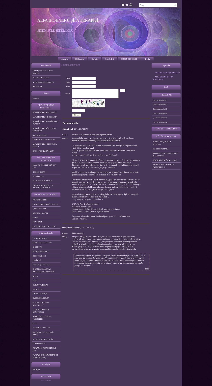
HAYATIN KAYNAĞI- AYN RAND (165, 160)
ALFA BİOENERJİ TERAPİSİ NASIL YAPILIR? (45, 123)
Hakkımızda (79, 59)
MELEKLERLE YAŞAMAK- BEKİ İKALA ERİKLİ (165, 154)
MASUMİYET (38, 289)
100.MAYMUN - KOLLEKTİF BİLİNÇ (43, 333)
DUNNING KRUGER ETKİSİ (43, 339)
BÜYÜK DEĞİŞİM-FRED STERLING (162, 143)
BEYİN (35, 276)
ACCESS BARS (38, 176)
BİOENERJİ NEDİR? (40, 135)
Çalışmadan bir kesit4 (160, 113)
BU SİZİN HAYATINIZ (41, 251)
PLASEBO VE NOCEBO (41, 328)
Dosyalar (94, 59)
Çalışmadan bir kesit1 (160, 100)
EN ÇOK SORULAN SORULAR (44, 140)
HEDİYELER (37, 86)
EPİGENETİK (37, 247)
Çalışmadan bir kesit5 (160, 118)
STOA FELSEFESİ (39, 344)
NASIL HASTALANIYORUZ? (43, 151)
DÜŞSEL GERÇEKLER (41, 298)
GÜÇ (34, 323)
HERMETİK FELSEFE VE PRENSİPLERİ (42, 317)
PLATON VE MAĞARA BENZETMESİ (41, 304)
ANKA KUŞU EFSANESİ (41, 265)
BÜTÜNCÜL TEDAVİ (40, 285)
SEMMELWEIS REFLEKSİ (42, 243)
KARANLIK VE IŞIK (40, 294)
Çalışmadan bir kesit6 (160, 122)
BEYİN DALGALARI (40, 213)
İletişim (147, 59)
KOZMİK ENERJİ (39, 172)
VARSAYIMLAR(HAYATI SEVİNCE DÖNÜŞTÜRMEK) (45, 356)
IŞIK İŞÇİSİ (37, 260)
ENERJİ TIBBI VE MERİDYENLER (45, 204)
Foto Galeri (109, 59)
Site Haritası (46, 381)
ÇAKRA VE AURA (39, 209)
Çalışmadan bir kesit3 (160, 109)
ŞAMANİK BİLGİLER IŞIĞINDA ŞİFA (44, 166)
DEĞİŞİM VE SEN (39, 256)
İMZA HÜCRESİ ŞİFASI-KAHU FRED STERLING (164, 166)
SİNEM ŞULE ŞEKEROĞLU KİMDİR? (43, 72)
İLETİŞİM (36, 370)
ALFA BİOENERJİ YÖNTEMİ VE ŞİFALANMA (44, 129)
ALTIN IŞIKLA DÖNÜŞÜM (42, 181)
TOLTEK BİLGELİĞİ (40, 200)
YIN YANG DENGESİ (40, 238)
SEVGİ (35, 280)
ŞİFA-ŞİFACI (37, 222)
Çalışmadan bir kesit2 (160, 104)
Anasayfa (64, 59)
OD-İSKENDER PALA (160, 149)
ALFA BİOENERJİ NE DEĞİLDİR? (45, 117)
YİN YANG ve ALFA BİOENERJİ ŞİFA (44, 349)
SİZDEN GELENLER (129, 59)
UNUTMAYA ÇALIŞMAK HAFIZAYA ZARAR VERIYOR (43, 270)
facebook (36, 98)
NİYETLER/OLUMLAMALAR (43, 82)
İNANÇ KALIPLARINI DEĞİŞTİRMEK (41, 311)
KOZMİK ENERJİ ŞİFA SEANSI (167, 73)
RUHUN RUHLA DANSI (41, 78)
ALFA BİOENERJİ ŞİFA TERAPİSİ (45, 112)
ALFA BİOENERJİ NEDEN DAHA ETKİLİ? (45, 145)
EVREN (35, 217)
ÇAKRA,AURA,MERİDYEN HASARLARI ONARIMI (43, 186)
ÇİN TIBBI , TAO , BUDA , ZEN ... (45, 226)
